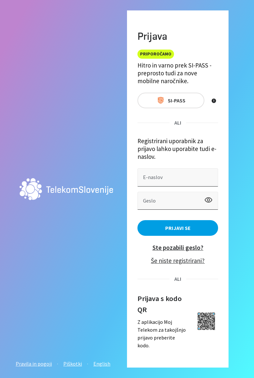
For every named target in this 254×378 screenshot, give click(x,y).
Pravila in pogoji (34, 363)
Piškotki (72, 363)
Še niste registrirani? (178, 261)
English (101, 363)
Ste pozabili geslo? (177, 247)
